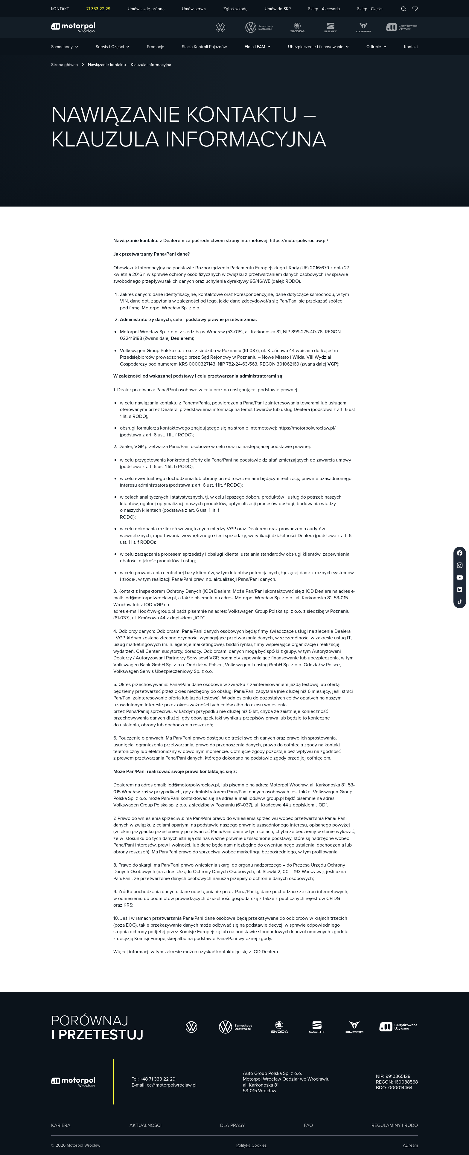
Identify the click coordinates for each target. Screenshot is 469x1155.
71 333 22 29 (98, 8)
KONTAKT (60, 8)
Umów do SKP (278, 8)
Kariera (61, 1125)
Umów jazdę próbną (146, 8)
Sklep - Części (370, 8)
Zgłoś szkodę (235, 8)
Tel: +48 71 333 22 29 (153, 1079)
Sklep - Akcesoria (324, 8)
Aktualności (146, 1125)
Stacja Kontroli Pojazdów (204, 47)
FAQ (308, 1125)
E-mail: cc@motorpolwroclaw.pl (164, 1085)
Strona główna (64, 64)
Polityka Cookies (251, 1145)
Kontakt (411, 47)
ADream (410, 1145)
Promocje (155, 47)
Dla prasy (232, 1125)
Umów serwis (194, 8)
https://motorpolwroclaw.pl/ (299, 240)
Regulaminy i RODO (394, 1125)
